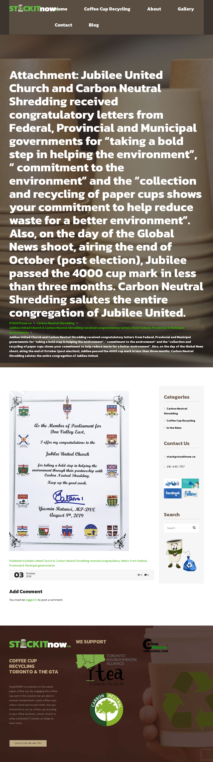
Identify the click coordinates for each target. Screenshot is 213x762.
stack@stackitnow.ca (181, 441)
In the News (174, 412)
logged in (31, 584)
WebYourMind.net (143, 756)
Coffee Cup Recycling (181, 405)
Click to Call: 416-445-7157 (28, 727)
